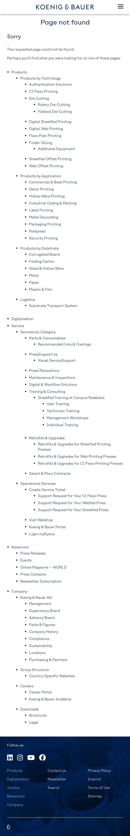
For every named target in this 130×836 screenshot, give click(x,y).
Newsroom (16, 796)
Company (15, 805)
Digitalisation (18, 779)
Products (15, 770)
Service (13, 788)
